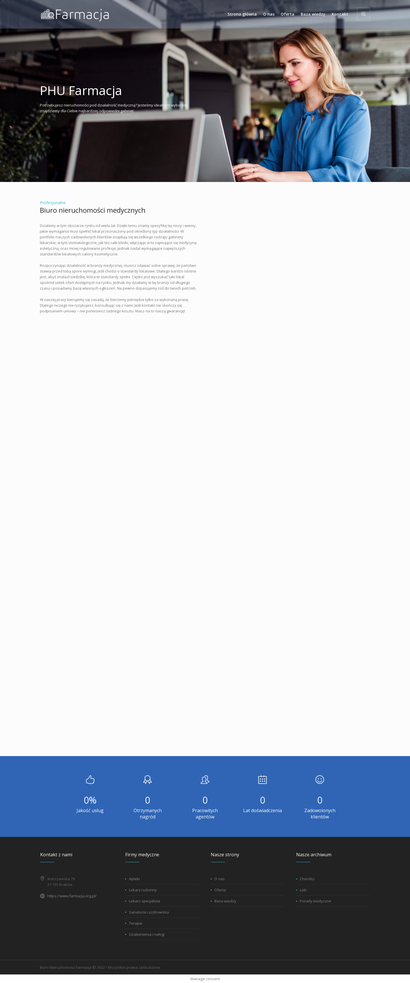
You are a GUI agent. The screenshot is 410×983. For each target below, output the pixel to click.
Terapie (135, 923)
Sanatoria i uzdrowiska (149, 912)
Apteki (134, 878)
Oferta (220, 889)
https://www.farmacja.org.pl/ (72, 895)
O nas (219, 878)
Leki (303, 889)
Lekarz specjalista (144, 901)
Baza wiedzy (225, 901)
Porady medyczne (315, 901)
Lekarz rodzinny (143, 889)
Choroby (307, 878)
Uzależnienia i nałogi (147, 934)
